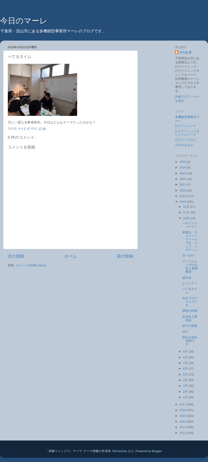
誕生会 (186, 277)
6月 (185, 368)
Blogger (157, 451)
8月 (185, 357)
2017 (183, 404)
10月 (186, 218)
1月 (185, 397)
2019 (183, 196)
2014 (183, 421)
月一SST (188, 255)
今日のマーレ (23, 20)
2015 (183, 416)
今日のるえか (184, 145)
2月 (185, 391)
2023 (183, 173)
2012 (183, 432)
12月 (186, 206)
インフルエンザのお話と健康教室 (190, 267)
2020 (183, 190)
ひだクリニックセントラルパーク (187, 133)
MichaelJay (119, 451)
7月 (185, 363)
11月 (186, 212)
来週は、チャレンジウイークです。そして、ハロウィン (190, 241)
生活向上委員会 (189, 318)
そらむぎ (185, 52)
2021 (183, 184)
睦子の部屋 (189, 325)
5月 (185, 374)
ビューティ (189, 283)
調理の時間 (189, 310)
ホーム (70, 256)
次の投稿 (16, 256)
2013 (183, 427)
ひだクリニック (185, 126)
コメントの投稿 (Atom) (30, 265)
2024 (183, 167)
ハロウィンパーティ (190, 225)
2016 (183, 410)
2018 (183, 201)
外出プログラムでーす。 (190, 302)
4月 (185, 380)
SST (185, 331)
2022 (183, 179)
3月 (185, 385)
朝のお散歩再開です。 (189, 341)
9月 (185, 351)
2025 (183, 161)
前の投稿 (125, 256)
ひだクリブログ (185, 139)
